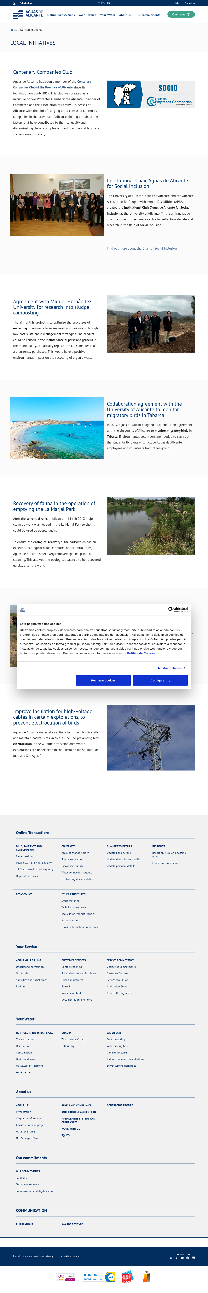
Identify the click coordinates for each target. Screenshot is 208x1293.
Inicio (13, 29)
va (103, 3)
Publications (24, 1224)
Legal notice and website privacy (33, 1256)
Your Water (107, 15)
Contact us (190, 3)
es (99, 3)
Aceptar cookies (160, 680)
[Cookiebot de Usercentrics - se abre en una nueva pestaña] (171, 610)
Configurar (104, 680)
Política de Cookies (141, 653)
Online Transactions (61, 15)
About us (125, 15)
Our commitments (148, 15)
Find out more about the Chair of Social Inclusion (142, 248)
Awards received (72, 1224)
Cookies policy (70, 1256)
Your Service (87, 15)
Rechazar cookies (47, 680)
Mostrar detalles (169, 668)
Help (177, 3)
